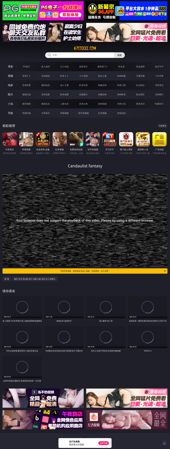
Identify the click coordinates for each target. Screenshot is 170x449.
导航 (10, 113)
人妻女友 (64, 103)
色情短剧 (121, 113)
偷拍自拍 (45, 85)
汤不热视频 (83, 113)
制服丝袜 (102, 85)
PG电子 (26, 66)
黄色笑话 (140, 103)
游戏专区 (83, 66)
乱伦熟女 (140, 85)
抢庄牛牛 (159, 66)
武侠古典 (83, 103)
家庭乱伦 (45, 103)
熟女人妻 (102, 75)
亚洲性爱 (26, 85)
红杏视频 (102, 113)
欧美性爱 (83, 85)
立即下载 (103, 443)
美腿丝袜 (102, 94)
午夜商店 (45, 113)
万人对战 (64, 66)
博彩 (10, 66)
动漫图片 (83, 94)
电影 (10, 85)
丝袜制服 (121, 75)
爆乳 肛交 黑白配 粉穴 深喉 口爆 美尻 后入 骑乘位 (34, 279)
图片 (10, 94)
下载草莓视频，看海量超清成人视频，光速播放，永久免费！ (113, 271)
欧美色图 (64, 94)
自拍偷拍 (45, 75)
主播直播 (140, 75)
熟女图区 (140, 94)
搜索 (119, 55)
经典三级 (121, 85)
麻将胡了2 (102, 66)
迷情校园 (102, 103)
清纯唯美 (121, 94)
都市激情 (26, 103)
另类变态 (159, 85)
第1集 (6, 279)
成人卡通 (64, 85)
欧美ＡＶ (64, 75)
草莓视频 (64, 113)
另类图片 (159, 94)
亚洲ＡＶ (26, 75)
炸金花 (121, 66)
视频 (10, 76)
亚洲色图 (45, 94)
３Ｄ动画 (83, 75)
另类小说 (121, 103)
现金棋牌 (140, 66)
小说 (10, 103)
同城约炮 (26, 113)
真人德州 (45, 66)
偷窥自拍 (26, 94)
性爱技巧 (159, 103)
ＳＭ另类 (159, 75)
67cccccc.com (85, 48)
